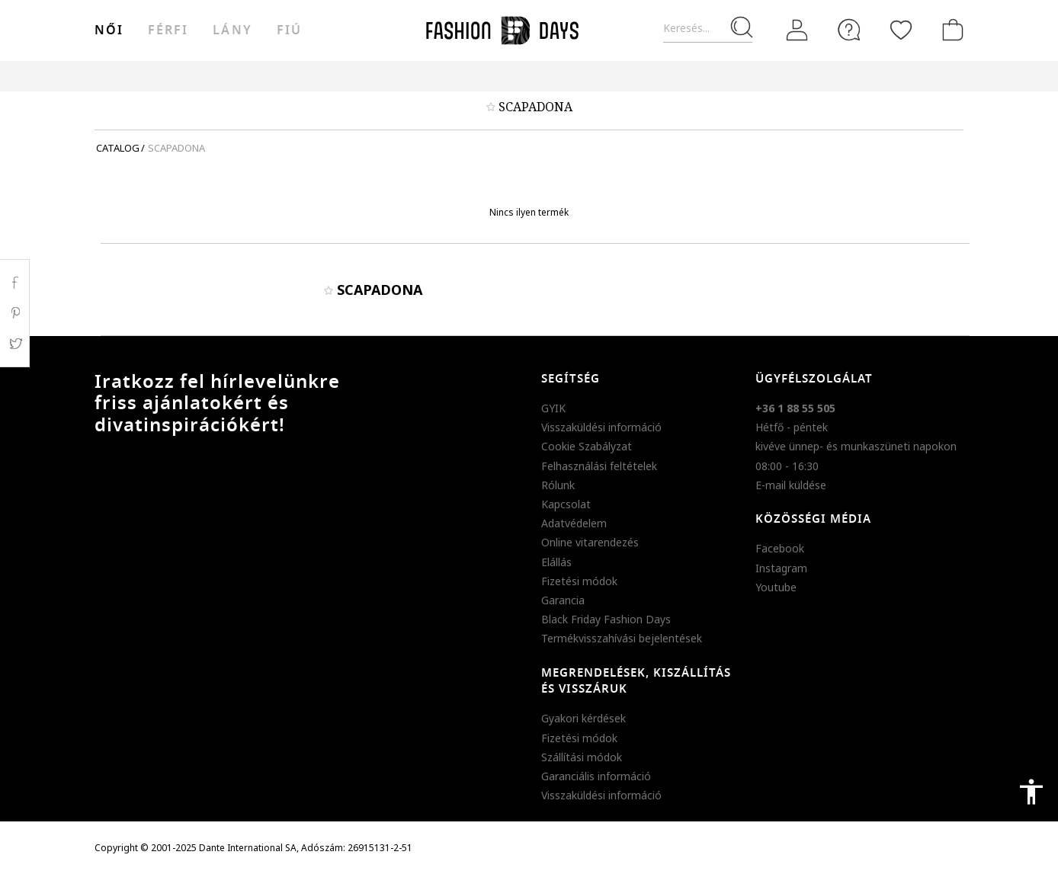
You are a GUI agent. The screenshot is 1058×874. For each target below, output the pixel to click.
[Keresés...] (707, 28)
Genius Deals (613, 76)
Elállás (556, 562)
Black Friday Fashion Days (606, 619)
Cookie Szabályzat (586, 446)
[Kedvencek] (901, 29)
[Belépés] (797, 29)
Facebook (779, 548)
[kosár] (949, 29)
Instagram (781, 568)
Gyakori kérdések (583, 718)
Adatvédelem (574, 523)
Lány (232, 30)
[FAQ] (849, 29)
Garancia (563, 600)
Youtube (776, 587)
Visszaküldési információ (601, 427)
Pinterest (15, 313)
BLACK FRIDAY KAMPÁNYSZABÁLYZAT (877, 76)
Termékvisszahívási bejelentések (621, 638)
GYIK (553, 408)
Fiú (289, 30)
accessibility (1031, 791)
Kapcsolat (566, 504)
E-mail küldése (790, 485)
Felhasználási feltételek (599, 466)
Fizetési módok (579, 581)
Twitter (15, 343)
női (109, 30)
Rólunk (558, 485)
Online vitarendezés (590, 542)
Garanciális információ (596, 776)
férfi (168, 30)
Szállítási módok (581, 757)
